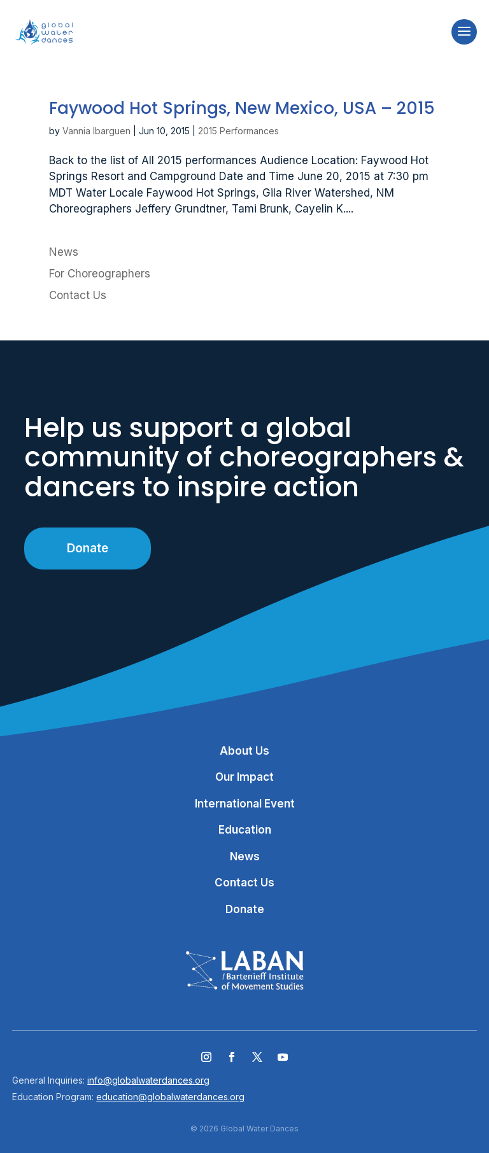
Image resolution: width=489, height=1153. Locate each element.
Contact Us (77, 295)
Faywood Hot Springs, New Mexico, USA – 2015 (242, 108)
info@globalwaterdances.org (148, 1080)
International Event (245, 803)
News (63, 252)
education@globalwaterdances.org (170, 1096)
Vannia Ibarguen (96, 130)
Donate (87, 548)
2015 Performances (238, 130)
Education (244, 829)
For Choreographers (99, 273)
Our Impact (244, 777)
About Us (244, 750)
